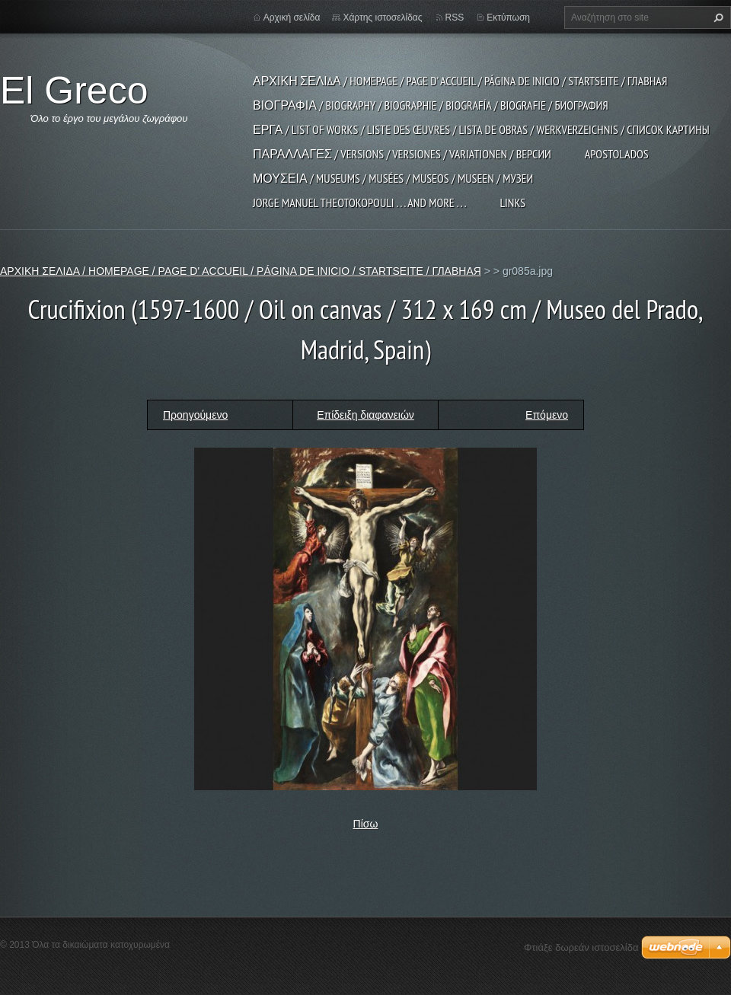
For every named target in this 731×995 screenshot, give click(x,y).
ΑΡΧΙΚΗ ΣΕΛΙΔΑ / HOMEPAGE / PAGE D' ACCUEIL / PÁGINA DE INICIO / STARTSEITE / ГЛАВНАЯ (460, 80)
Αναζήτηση (716, 17)
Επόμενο (546, 415)
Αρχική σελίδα (292, 17)
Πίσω (365, 824)
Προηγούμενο (195, 415)
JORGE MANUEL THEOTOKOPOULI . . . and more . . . (359, 202)
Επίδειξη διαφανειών (365, 415)
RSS (454, 17)
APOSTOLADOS (617, 153)
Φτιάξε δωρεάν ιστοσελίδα (581, 947)
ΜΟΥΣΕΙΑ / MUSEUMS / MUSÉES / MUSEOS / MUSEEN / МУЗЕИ (393, 178)
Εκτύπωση (508, 17)
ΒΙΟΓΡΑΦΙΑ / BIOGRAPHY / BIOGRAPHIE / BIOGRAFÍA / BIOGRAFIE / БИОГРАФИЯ (430, 105)
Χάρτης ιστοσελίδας (382, 17)
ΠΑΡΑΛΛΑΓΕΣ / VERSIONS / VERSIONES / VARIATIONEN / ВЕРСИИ (402, 153)
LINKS (512, 202)
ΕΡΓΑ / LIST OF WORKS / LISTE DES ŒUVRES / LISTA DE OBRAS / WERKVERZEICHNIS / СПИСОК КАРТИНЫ (481, 129)
